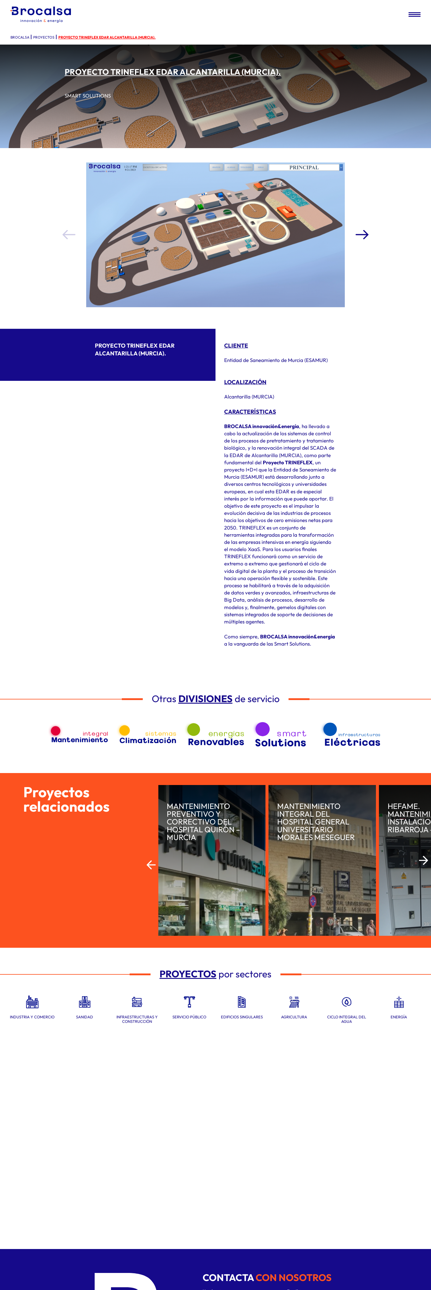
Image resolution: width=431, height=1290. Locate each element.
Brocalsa (19, 37)
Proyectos (43, 37)
